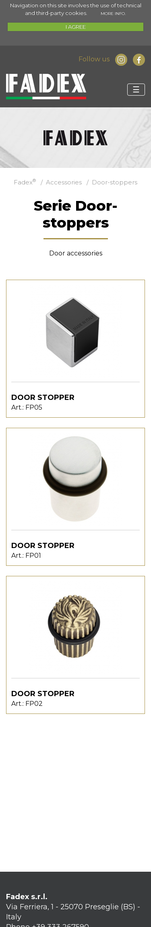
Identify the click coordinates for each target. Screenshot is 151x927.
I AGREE (76, 26)
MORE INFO (113, 13)
